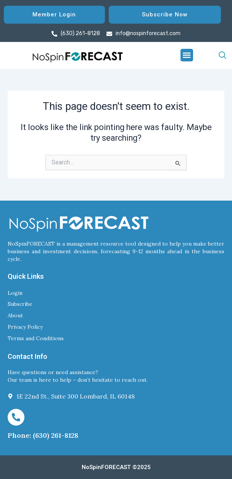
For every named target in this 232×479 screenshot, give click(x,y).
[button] (186, 55)
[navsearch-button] (209, 55)
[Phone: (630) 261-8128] (16, 417)
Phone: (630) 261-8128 (43, 435)
